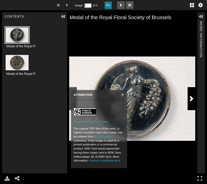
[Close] (122, 94)
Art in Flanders (103, 136)
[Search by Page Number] (88, 5)
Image (79, 5)
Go (108, 5)
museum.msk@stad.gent (104, 160)
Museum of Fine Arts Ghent (91, 121)
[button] (63, 16)
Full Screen (200, 178)
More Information (201, 23)
